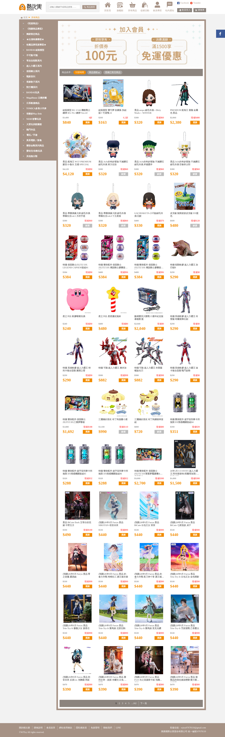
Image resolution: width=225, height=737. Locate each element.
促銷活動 (144, 7)
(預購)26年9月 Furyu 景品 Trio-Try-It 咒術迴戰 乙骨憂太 (184, 627)
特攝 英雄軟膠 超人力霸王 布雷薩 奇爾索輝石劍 (184, 317)
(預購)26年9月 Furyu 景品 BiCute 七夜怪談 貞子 (182, 523)
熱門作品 (30, 130)
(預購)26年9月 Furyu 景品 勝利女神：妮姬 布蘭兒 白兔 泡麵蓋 (112, 679)
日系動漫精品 (33, 103)
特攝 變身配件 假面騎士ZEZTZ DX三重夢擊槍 (74, 420)
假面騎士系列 (33, 71)
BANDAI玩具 (32, 92)
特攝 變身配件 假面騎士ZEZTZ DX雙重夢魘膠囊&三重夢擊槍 (148, 473)
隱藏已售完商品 (112, 72)
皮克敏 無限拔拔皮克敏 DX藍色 (184, 214)
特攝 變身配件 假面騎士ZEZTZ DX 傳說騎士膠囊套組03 (113, 267)
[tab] (37, 29)
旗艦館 (120, 7)
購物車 (200, 10)
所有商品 (132, 7)
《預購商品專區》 (35, 29)
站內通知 (169, 7)
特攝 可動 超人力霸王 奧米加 (112, 368)
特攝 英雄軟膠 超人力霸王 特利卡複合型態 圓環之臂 (77, 369)
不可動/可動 (32, 55)
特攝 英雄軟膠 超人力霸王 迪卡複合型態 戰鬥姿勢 (184, 369)
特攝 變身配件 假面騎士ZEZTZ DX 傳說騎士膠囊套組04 (148, 267)
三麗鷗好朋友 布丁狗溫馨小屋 (113, 419)
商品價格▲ (94, 72)
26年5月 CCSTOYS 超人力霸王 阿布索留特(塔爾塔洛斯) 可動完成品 (184, 473)
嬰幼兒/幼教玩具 (34, 151)
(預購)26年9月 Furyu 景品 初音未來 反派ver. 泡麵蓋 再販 (76, 678)
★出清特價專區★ (35, 39)
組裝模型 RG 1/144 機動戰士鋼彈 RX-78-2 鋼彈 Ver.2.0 (76, 111)
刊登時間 (79, 72)
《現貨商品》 (33, 23)
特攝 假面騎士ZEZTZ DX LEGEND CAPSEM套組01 (75, 266)
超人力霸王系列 (34, 66)
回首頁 (107, 7)
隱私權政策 (81, 728)
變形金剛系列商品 (35, 145)
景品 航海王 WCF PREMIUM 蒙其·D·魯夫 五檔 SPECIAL (77, 163)
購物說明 (38, 728)
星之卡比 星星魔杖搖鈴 (109, 316)
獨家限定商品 (33, 34)
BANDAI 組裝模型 (35, 50)
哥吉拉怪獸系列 (34, 61)
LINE (118, 728)
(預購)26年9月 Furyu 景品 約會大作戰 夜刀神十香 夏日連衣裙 (149, 576)
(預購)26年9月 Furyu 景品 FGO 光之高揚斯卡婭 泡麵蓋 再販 (148, 679)
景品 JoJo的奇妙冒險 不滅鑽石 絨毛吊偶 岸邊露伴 (149, 163)
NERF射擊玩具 (33, 119)
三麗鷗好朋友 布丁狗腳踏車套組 (148, 420)
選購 (87, 122)
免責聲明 (95, 728)
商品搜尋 (89, 7)
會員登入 (184, 10)
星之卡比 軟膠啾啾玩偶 (74, 316)
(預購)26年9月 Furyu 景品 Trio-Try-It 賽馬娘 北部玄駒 (111, 627)
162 (134, 703)
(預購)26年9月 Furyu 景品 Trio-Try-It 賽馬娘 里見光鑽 (147, 627)
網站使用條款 (65, 728)
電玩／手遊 (31, 135)
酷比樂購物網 (30, 7)
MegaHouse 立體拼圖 (36, 98)
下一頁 (143, 703)
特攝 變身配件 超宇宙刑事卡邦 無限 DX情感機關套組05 (77, 472)
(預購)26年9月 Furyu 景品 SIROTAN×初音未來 (110, 523)
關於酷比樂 (24, 728)
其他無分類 (31, 156)
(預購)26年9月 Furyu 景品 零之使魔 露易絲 (76, 575)
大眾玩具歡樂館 (34, 124)
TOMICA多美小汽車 (36, 108)
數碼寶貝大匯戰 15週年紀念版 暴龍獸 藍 (148, 317)
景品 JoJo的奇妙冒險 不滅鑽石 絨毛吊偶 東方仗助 (113, 163)
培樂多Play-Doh (34, 114)
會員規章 (50, 728)
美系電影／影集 (34, 140)
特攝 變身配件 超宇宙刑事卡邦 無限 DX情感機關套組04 (185, 420)
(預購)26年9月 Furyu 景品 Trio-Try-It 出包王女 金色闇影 (184, 575)
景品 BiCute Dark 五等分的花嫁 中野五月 (77, 523)
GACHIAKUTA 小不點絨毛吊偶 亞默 (148, 214)
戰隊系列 (30, 76)
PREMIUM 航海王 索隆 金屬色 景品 (184, 111)
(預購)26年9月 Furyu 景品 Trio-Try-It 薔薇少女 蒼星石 (76, 627)
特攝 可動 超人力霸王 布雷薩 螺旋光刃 (148, 369)
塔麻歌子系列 (33, 82)
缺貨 (123, 174)
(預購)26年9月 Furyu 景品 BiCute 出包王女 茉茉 (146, 523)
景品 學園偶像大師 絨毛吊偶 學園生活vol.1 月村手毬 (76, 214)
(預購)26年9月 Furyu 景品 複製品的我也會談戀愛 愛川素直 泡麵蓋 (184, 679)
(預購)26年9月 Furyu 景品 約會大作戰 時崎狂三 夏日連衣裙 (113, 575)
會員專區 (157, 7)
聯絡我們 (107, 728)
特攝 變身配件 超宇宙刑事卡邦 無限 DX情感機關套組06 (113, 472)
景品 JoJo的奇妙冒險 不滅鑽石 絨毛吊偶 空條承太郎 (185, 163)
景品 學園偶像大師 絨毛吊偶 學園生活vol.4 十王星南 (112, 214)
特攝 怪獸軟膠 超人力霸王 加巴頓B (184, 266)
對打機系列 (31, 87)
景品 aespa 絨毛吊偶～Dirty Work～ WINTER (147, 111)
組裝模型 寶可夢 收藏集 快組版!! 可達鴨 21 (112, 111)
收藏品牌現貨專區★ (36, 45)
